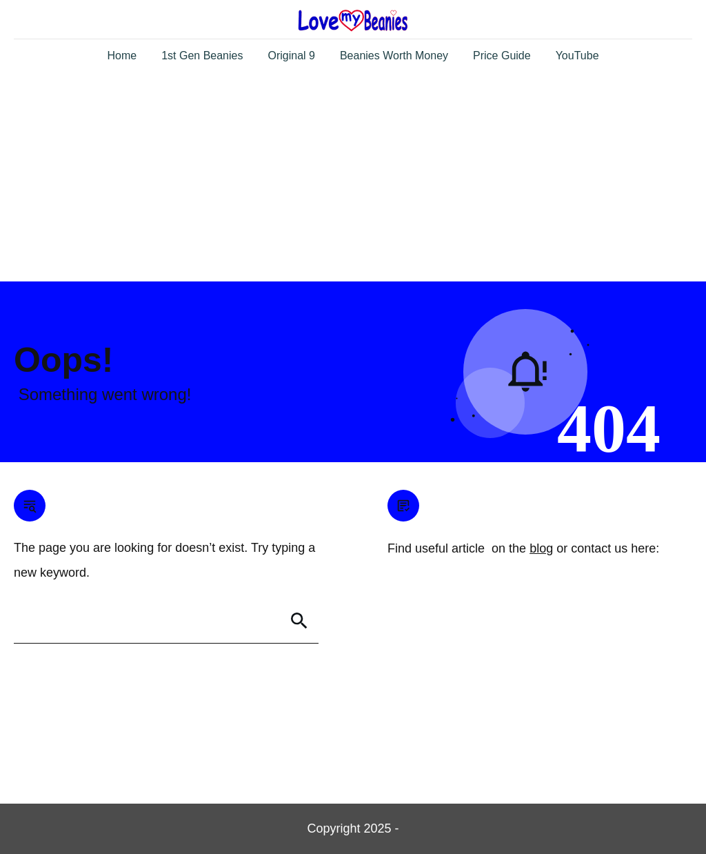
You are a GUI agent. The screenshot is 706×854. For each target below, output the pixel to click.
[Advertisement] (353, 178)
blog (541, 548)
